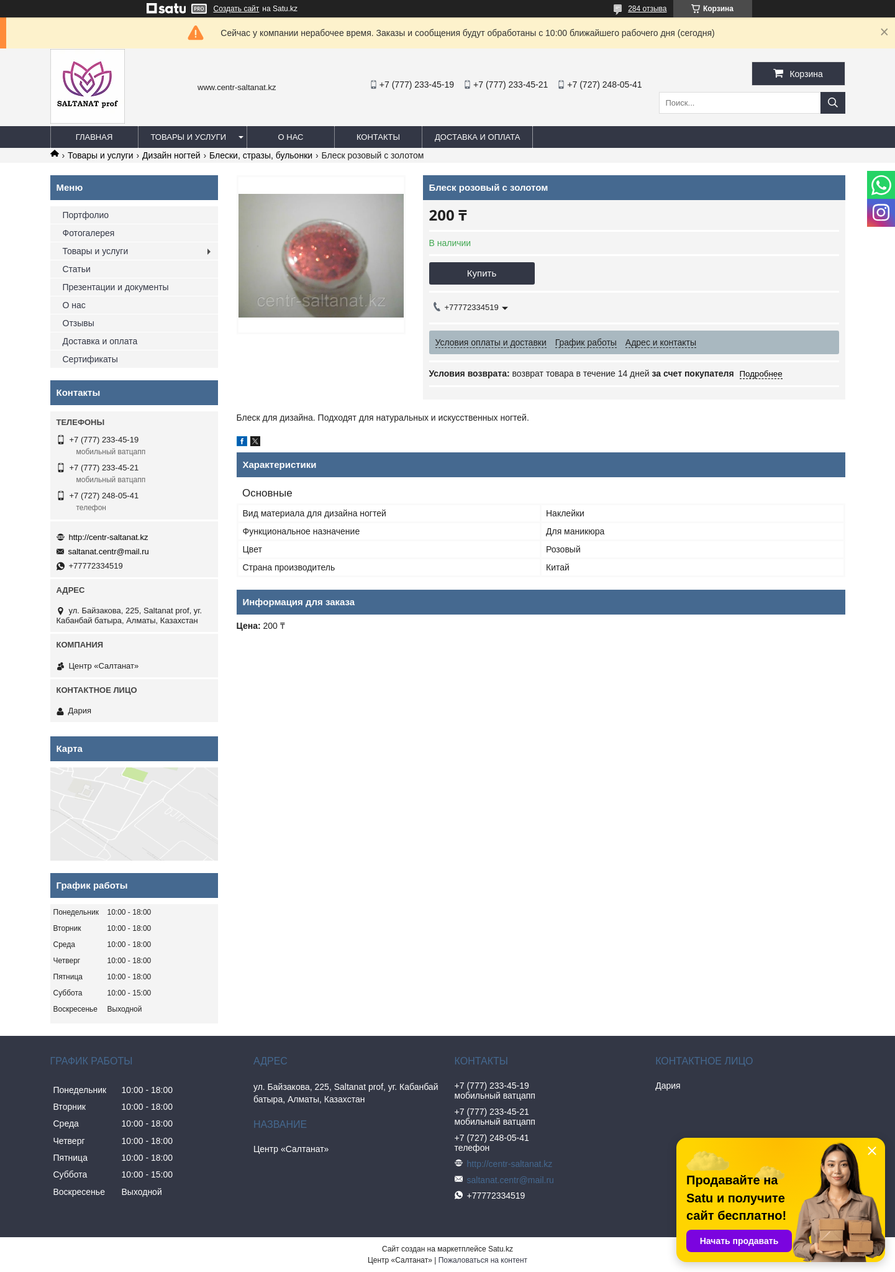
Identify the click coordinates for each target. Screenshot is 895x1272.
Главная (94, 137)
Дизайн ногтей (171, 155)
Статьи (77, 269)
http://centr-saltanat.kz (108, 537)
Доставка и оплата (477, 137)
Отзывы (78, 323)
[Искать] (832, 103)
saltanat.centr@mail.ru (108, 551)
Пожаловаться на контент (482, 1260)
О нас (291, 137)
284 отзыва (647, 8)
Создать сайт (237, 8)
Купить (481, 273)
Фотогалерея (89, 233)
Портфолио (86, 215)
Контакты (378, 137)
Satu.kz (500, 1249)
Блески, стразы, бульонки (260, 155)
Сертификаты (90, 359)
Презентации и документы (116, 287)
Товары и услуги (189, 137)
